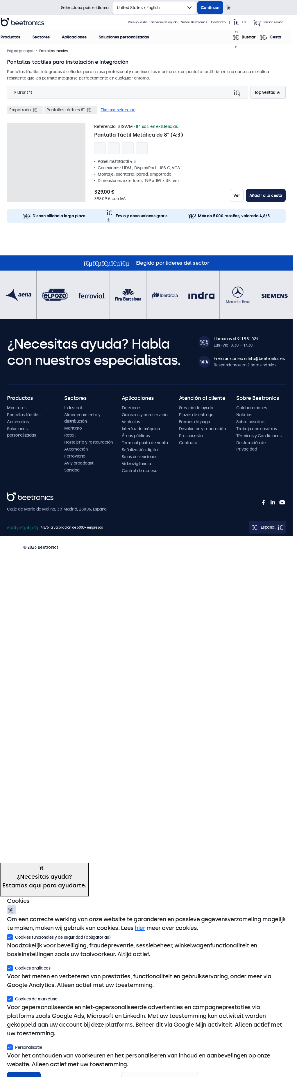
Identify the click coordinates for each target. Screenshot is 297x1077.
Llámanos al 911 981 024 (236, 339)
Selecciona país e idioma (85, 8)
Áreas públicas (136, 436)
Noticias (244, 415)
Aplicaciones (80, 37)
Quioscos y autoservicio (145, 415)
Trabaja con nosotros (256, 429)
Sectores (47, 37)
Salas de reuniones (139, 457)
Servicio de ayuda (171, 22)
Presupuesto (144, 22)
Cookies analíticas (28, 967)
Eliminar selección (118, 110)
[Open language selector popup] (247, 22)
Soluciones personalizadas (130, 37)
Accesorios (17, 422)
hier (140, 928)
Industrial (73, 408)
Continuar (210, 8)
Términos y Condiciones (258, 436)
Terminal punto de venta (145, 443)
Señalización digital (140, 450)
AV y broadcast (78, 463)
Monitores (16, 408)
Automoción (75, 449)
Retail (69, 435)
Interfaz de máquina (141, 429)
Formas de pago (194, 422)
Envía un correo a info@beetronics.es (249, 358)
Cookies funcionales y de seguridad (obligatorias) (59, 936)
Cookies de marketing (32, 998)
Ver (236, 195)
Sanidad (72, 470)
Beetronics (17, 496)
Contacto (224, 22)
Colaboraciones (251, 408)
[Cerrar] (231, 7)
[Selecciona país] (154, 7)
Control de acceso (140, 471)
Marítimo (73, 428)
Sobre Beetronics (201, 22)
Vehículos (131, 422)
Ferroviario (74, 456)
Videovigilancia (136, 464)
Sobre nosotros (250, 422)
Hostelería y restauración (88, 442)
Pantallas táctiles (23, 415)
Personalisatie (24, 1046)
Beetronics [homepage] (29, 22)
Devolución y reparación (202, 429)
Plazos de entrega (196, 415)
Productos (17, 37)
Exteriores (131, 408)
